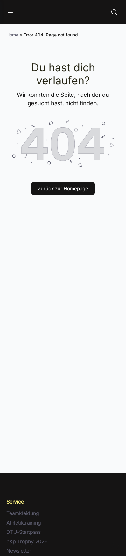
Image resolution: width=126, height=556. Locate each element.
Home (12, 34)
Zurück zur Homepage (63, 189)
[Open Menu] (10, 12)
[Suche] (114, 12)
